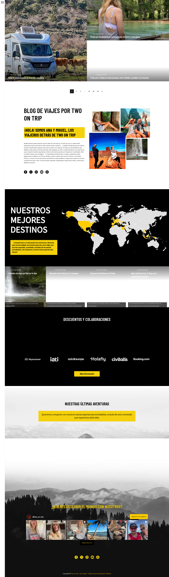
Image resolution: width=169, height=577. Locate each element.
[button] (102, 91)
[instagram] (36, 172)
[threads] (47, 172)
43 (93, 91)
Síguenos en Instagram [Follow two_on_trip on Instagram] (138, 516)
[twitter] (31, 172)
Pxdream (108, 574)
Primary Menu (2, 2)
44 (98, 91)
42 (89, 91)
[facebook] (25, 172)
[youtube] (41, 172)
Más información (87, 374)
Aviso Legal (83, 574)
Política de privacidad (95, 574)
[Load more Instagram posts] (87, 542)
